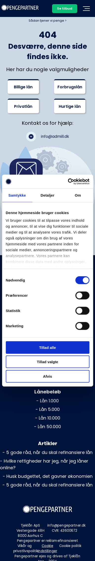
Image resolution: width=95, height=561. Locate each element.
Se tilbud (64, 8)
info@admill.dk (55, 136)
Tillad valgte (47, 362)
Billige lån (23, 87)
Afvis (47, 376)
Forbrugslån (69, 87)
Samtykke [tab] (17, 195)
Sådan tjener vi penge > (48, 20)
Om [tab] (78, 195)
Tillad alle (47, 347)
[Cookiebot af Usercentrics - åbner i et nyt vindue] (68, 181)
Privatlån (23, 106)
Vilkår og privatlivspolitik (25, 548)
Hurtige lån (70, 106)
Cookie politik (70, 546)
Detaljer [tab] (48, 195)
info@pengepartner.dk (67, 525)
